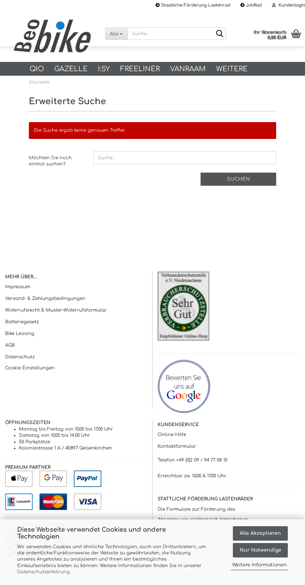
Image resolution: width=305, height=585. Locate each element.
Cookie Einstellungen (30, 368)
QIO (37, 69)
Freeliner (140, 69)
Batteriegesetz (22, 321)
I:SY (104, 69)
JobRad (251, 5)
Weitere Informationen (259, 564)
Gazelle (71, 69)
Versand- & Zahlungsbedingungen (45, 298)
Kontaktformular (177, 446)
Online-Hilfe (172, 434)
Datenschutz (20, 357)
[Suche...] (116, 34)
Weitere (232, 69)
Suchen (238, 179)
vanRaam (188, 69)
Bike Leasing (19, 333)
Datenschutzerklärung (43, 572)
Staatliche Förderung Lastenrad (193, 5)
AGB (10, 345)
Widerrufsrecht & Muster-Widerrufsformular (56, 310)
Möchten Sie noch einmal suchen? (50, 161)
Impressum (17, 286)
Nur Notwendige (260, 550)
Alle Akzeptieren (260, 533)
